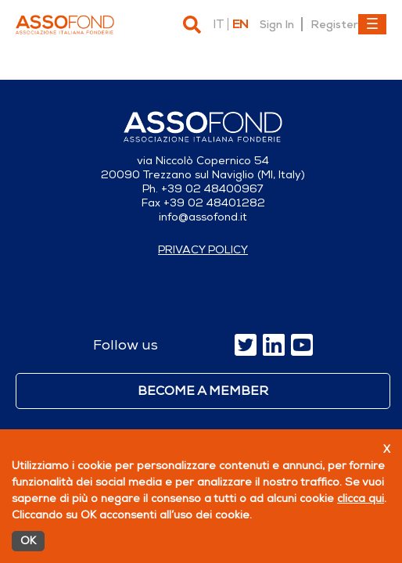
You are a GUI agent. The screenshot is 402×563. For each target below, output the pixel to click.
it (218, 24)
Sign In (277, 24)
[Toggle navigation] (372, 24)
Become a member (203, 391)
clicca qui (360, 498)
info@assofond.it (203, 217)
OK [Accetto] (28, 540)
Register (334, 24)
